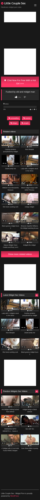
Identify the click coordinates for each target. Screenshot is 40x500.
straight (25, 123)
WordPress (14, 496)
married (27, 118)
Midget (14, 123)
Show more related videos (20, 254)
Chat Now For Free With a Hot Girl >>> (20, 82)
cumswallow (14, 118)
